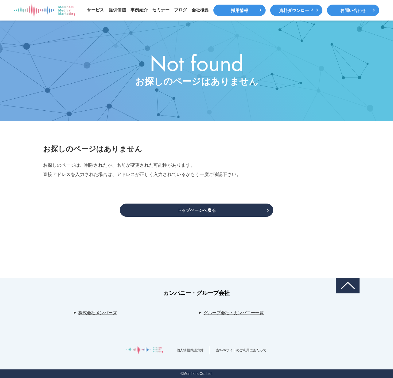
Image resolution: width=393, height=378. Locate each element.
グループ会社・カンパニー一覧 (234, 313)
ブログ (180, 10)
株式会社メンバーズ (97, 313)
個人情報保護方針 (190, 350)
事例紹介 (139, 10)
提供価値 (117, 10)
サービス (95, 10)
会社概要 (200, 10)
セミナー (160, 10)
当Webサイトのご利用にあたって (241, 350)
